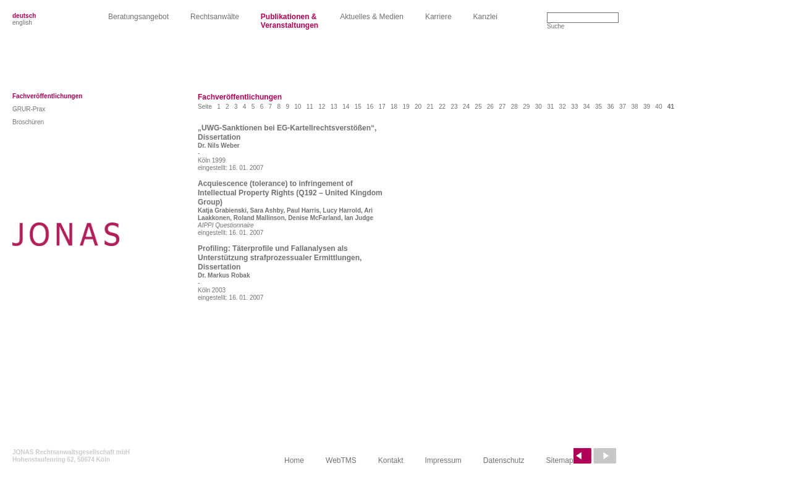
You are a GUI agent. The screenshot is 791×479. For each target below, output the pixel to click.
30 (538, 106)
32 (562, 106)
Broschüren (28, 122)
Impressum (443, 460)
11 (310, 106)
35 (598, 106)
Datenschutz (504, 460)
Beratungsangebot (138, 16)
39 (646, 106)
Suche (555, 26)
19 (406, 106)
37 (622, 106)
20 (418, 106)
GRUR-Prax (28, 109)
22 (442, 106)
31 (550, 106)
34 (586, 106)
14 (345, 106)
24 (466, 106)
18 (394, 106)
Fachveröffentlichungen (47, 96)
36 (610, 106)
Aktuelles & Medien (372, 16)
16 (369, 106)
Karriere (438, 16)
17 (382, 106)
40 (658, 106)
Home (294, 460)
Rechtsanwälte (214, 16)
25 (478, 106)
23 (453, 106)
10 (297, 106)
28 (514, 106)
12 (321, 106)
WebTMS (341, 460)
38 (634, 106)
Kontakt (391, 460)
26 (490, 106)
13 (334, 106)
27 (502, 106)
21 (429, 106)
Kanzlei (485, 16)
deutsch (24, 15)
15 (358, 106)
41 (670, 106)
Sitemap (559, 460)
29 (526, 106)
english (22, 22)
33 (574, 106)
